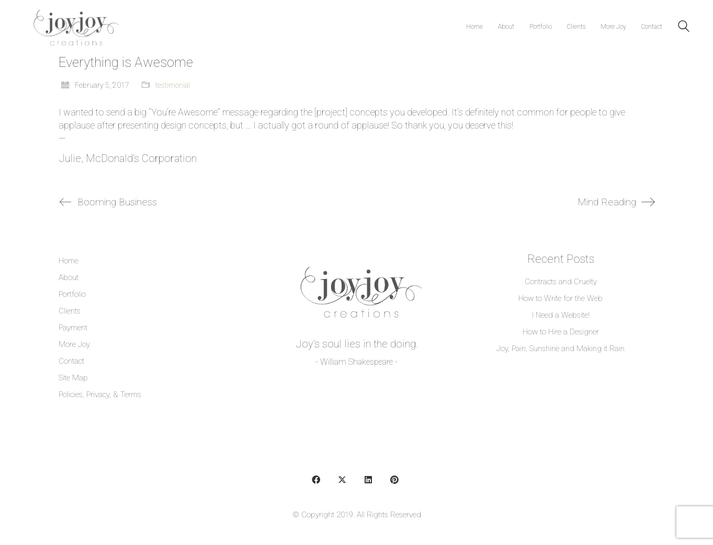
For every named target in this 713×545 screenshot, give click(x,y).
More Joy (74, 344)
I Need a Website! (561, 315)
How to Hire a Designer (561, 332)
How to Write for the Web (560, 298)
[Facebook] (315, 479)
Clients (70, 311)
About (68, 277)
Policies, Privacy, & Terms (100, 394)
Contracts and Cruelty (561, 281)
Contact (71, 361)
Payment (73, 327)
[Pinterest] (394, 479)
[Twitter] (342, 479)
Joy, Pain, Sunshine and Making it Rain (560, 348)
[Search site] (683, 27)
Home (68, 260)
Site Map (73, 377)
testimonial (172, 85)
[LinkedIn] (368, 479)
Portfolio (72, 294)
